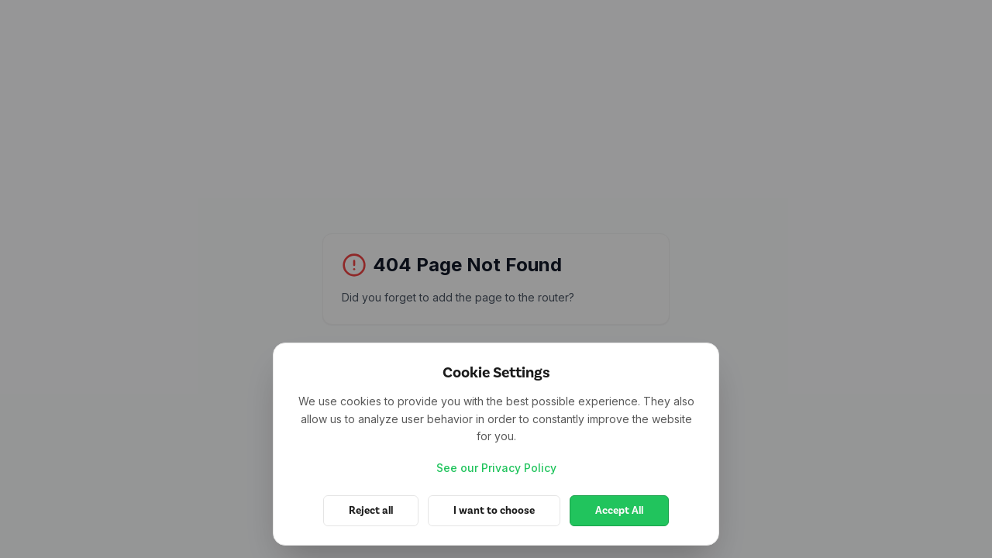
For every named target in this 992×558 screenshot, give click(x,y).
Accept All (619, 510)
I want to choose (494, 510)
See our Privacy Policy (496, 467)
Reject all (371, 510)
